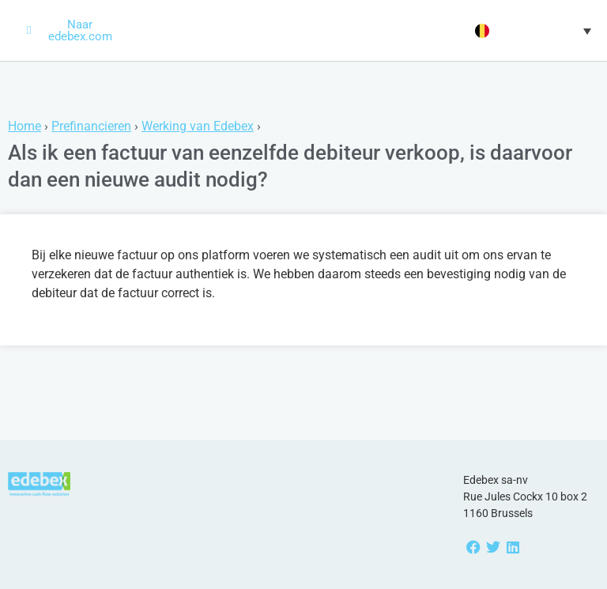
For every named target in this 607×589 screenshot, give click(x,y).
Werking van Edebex (197, 126)
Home (24, 126)
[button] (531, 31)
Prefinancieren (91, 126)
